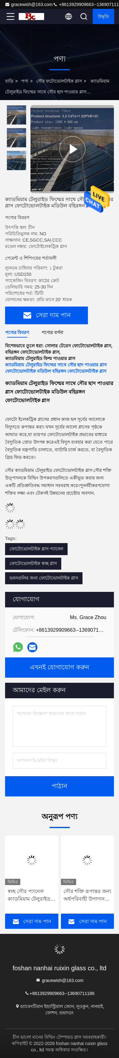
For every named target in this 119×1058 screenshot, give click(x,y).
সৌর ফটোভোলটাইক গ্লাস (59, 81)
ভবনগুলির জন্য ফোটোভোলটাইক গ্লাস (44, 577)
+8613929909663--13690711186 (59, 993)
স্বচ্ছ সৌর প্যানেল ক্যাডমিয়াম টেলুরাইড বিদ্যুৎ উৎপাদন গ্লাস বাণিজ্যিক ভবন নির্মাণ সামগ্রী (30, 896)
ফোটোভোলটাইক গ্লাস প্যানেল (36, 548)
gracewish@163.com (29, 4)
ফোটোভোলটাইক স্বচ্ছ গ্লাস (33, 563)
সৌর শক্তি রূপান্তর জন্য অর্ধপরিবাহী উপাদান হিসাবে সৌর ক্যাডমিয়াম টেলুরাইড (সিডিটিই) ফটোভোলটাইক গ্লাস (87, 896)
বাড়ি (9, 81)
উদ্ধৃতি (103, 16)
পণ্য (24, 81)
